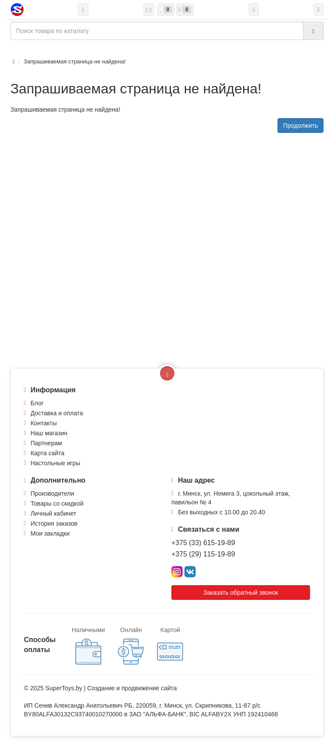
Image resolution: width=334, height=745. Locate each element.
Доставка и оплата (56, 413)
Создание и (104, 688)
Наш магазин (48, 433)
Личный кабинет (53, 513)
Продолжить (300, 125)
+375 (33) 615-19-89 (203, 542)
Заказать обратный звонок (241, 592)
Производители (52, 493)
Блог (36, 403)
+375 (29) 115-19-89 (203, 554)
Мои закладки (50, 533)
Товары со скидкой (57, 503)
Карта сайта (47, 453)
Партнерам (46, 443)
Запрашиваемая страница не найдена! (75, 61)
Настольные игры (55, 463)
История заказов (53, 523)
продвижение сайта (149, 688)
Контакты (43, 423)
